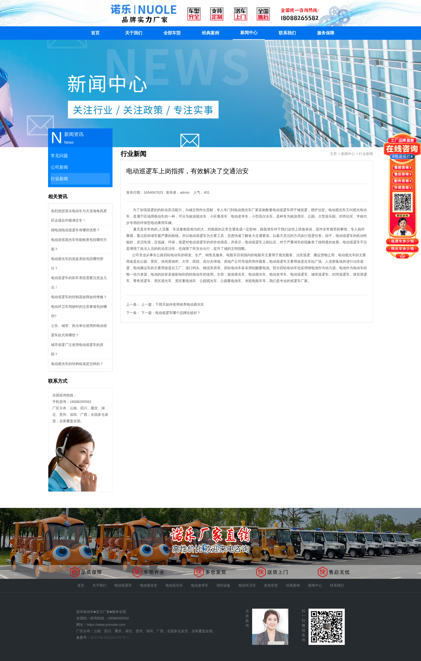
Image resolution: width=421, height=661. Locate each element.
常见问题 (59, 155)
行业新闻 (59, 178)
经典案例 (210, 33)
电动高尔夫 (174, 585)
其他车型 (271, 585)
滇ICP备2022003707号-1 (109, 637)
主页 (333, 154)
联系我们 (287, 33)
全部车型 (172, 33)
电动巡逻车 (123, 585)
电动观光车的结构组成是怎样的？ (77, 364)
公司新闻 (59, 167)
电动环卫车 (247, 585)
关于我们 (133, 33)
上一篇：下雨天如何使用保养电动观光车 (172, 304)
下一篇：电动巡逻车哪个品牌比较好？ (171, 313)
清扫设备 (223, 585)
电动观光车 (148, 585)
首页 (95, 33)
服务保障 (325, 33)
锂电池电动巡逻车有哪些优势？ (75, 230)
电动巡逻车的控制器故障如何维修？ (79, 297)
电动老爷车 (199, 585)
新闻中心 (248, 32)
